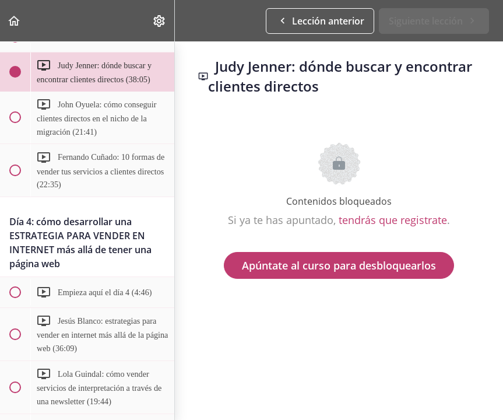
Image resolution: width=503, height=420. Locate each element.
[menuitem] (159, 20)
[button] (14, 20)
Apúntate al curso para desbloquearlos (339, 265)
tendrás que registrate (393, 220)
